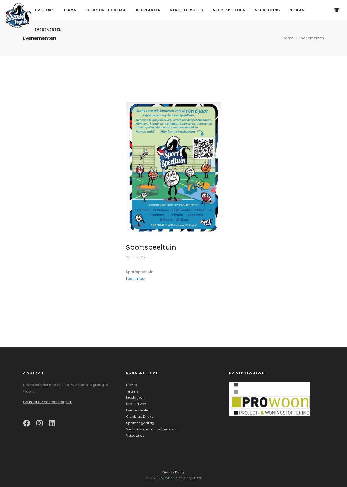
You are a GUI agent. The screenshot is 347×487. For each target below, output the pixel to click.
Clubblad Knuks (139, 416)
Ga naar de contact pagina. (47, 401)
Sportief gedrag (140, 423)
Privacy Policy (173, 472)
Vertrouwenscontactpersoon (152, 429)
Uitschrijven (136, 403)
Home (288, 38)
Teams (132, 391)
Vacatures (135, 435)
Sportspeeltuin (151, 247)
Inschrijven (135, 397)
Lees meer (136, 278)
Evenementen (138, 410)
